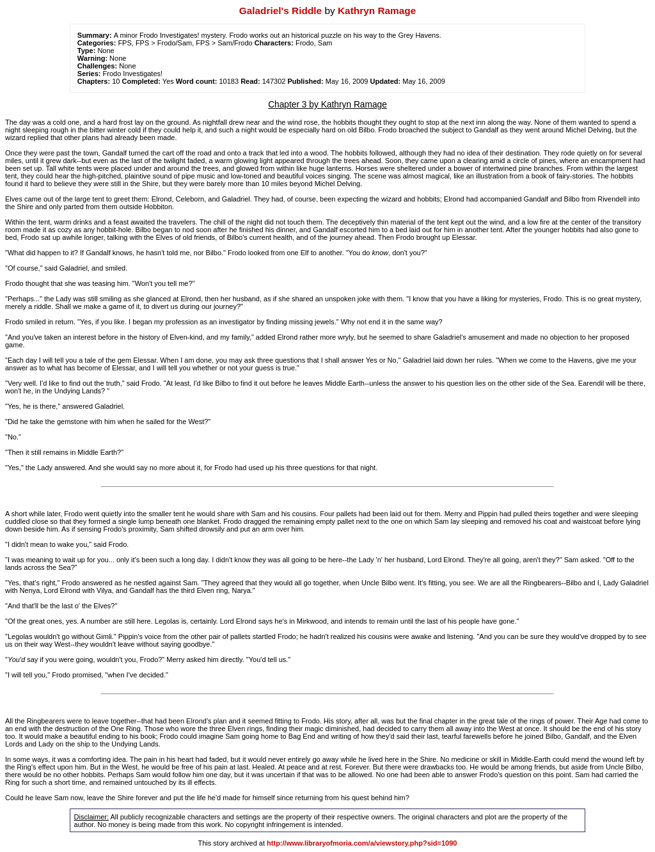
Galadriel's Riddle (280, 10)
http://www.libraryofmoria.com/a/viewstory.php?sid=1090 (362, 843)
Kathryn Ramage (377, 10)
